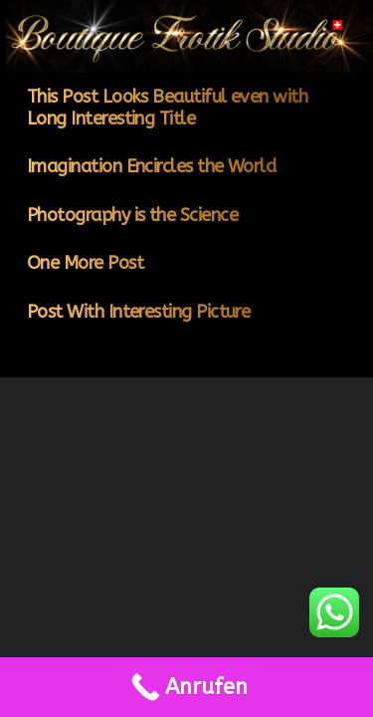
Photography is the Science (132, 215)
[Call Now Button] (186, 687)
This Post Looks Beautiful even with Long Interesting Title (167, 107)
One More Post (85, 263)
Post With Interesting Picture (138, 312)
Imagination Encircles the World (151, 166)
